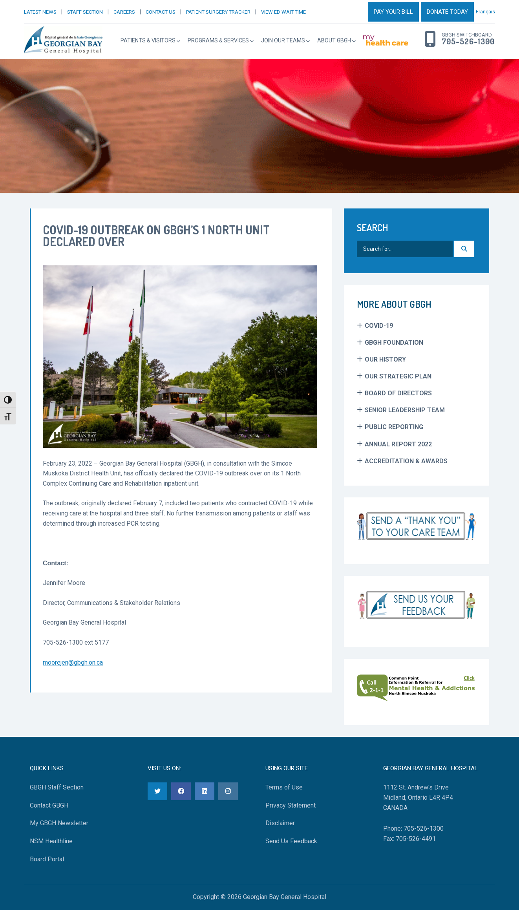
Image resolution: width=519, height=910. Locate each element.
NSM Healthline (51, 841)
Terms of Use (284, 787)
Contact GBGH (49, 805)
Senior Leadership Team (405, 410)
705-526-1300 (468, 41)
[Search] (464, 249)
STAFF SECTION (85, 12)
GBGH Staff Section (57, 787)
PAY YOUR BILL (393, 11)
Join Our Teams (283, 40)
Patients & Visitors (148, 40)
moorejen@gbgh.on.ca (73, 662)
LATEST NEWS (40, 12)
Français (485, 12)
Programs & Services (218, 40)
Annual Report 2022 (398, 444)
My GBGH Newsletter (59, 823)
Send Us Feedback (291, 841)
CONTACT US (160, 12)
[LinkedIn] (204, 791)
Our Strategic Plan (398, 376)
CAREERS (124, 12)
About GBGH (334, 40)
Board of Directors (398, 393)
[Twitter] (157, 791)
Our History (385, 359)
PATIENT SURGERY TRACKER (218, 12)
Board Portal (47, 859)
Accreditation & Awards (406, 461)
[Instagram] (228, 791)
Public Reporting (394, 427)
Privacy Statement (290, 805)
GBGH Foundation (394, 342)
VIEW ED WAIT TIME (283, 12)
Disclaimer (280, 823)
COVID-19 (379, 325)
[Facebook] (181, 791)
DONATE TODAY (447, 11)
